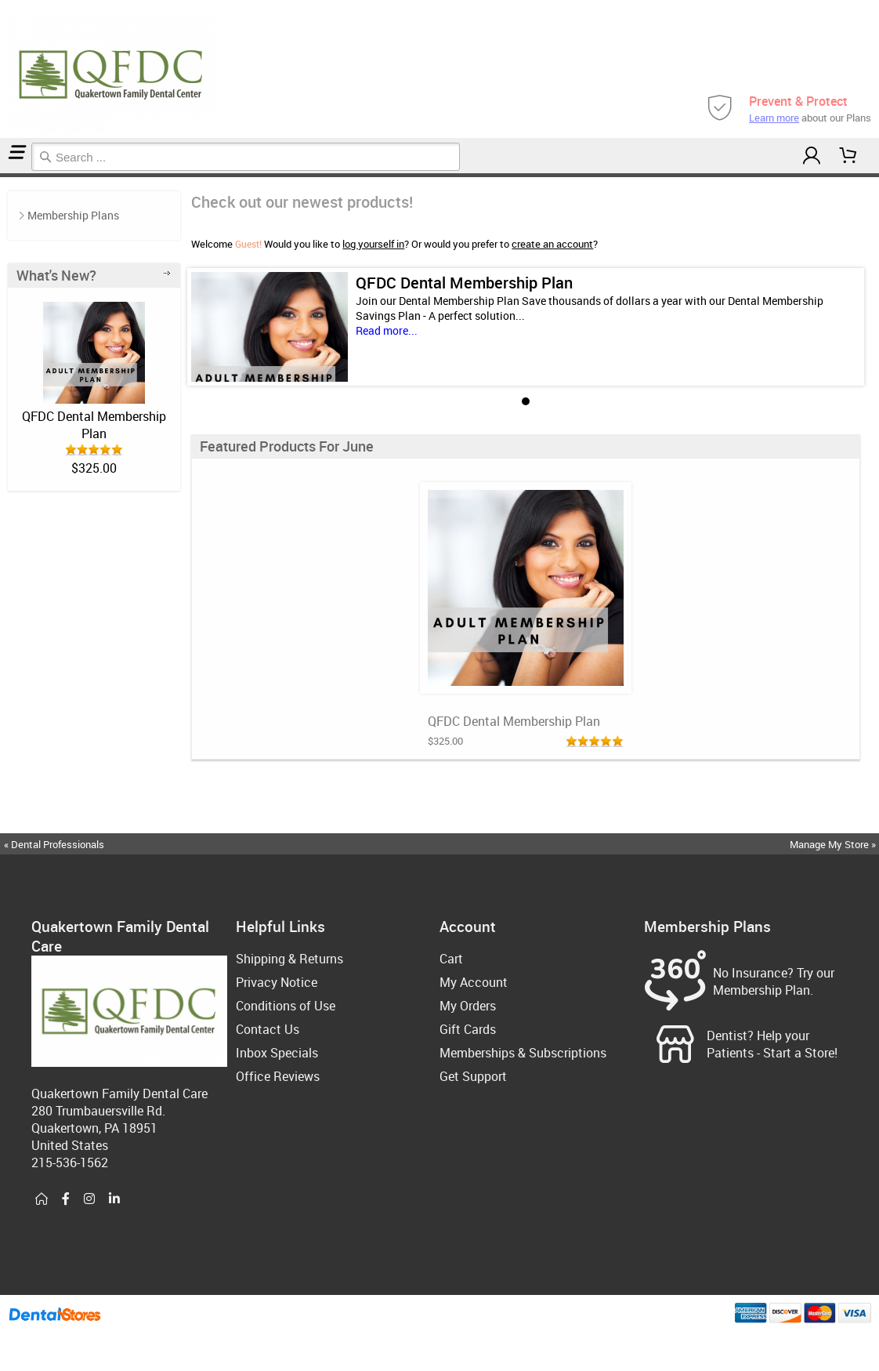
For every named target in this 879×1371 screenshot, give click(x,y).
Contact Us (267, 1029)
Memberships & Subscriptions (523, 1052)
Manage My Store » (834, 844)
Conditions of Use (285, 1005)
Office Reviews (278, 1076)
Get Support (473, 1076)
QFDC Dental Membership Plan (94, 425)
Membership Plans (73, 215)
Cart (451, 958)
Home (2, 175)
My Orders (468, 1005)
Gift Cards (468, 1029)
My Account (474, 982)
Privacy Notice (276, 982)
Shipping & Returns (289, 958)
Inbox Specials (277, 1052)
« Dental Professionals (54, 844)
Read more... (387, 330)
